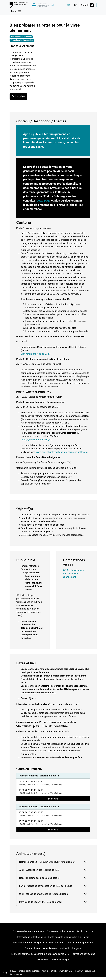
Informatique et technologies (31, 937)
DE (75, 5)
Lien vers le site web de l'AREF (36, 353)
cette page (43, 200)
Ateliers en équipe (60, 959)
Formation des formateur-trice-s (28, 931)
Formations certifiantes (83, 954)
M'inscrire (18, 96)
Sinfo (71, 971)
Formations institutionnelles (60, 931)
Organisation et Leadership (56, 948)
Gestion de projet (85, 931)
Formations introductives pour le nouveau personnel (39, 942)
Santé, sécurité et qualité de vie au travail (68, 937)
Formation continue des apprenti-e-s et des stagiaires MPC (40, 954)
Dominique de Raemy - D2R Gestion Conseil (40, 902)
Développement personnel (80, 942)
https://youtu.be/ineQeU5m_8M (36, 439)
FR (68, 5)
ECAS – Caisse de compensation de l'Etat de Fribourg (45, 886)
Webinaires (42, 959)
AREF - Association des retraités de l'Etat (39, 870)
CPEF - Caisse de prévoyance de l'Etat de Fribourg (43, 894)
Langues (76, 948)
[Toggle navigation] (16, 11)
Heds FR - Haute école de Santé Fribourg (39, 878)
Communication (33, 948)
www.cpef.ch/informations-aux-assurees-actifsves (61, 452)
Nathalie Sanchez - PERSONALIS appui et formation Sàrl (47, 862)
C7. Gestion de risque (73, 570)
